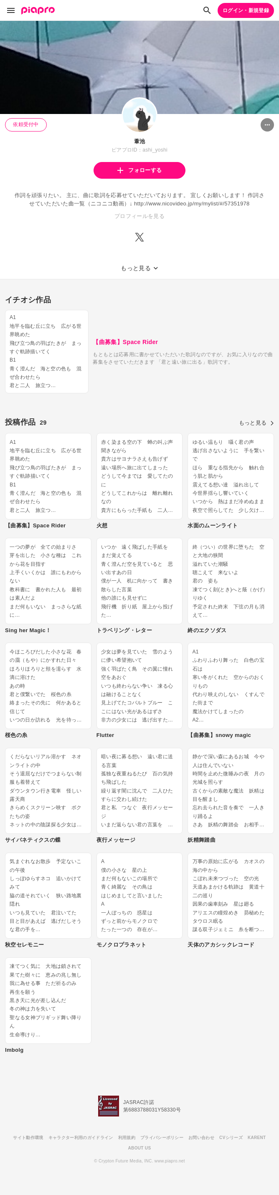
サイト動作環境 (28, 1137)
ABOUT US (139, 1148)
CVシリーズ (231, 1137)
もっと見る (256, 423)
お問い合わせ (201, 1137)
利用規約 (126, 1137)
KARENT (257, 1137)
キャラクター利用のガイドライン (80, 1137)
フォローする (139, 170)
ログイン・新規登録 (246, 10)
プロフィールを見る (139, 216)
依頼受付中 (26, 124)
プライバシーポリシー (161, 1137)
